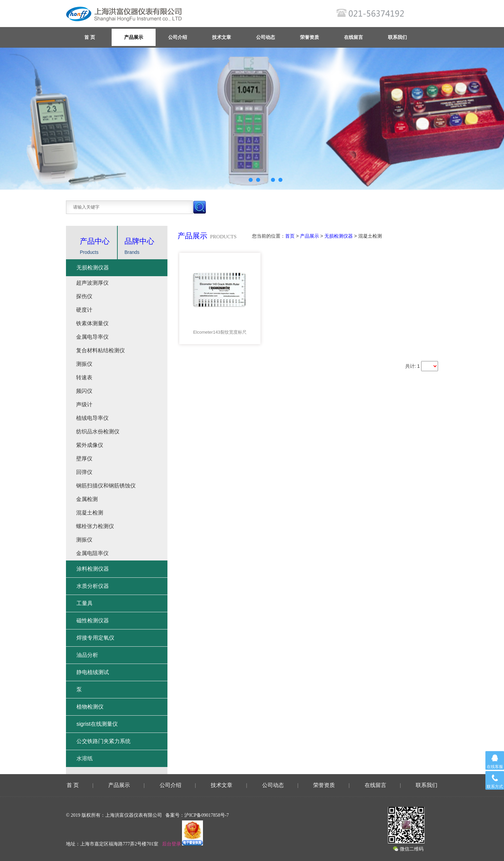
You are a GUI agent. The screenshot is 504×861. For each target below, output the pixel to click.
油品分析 (87, 655)
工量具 (84, 603)
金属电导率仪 (92, 337)
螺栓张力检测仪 (95, 526)
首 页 (73, 785)
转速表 (84, 377)
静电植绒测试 (92, 672)
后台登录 (171, 843)
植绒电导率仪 (92, 418)
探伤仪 (84, 296)
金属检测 (87, 499)
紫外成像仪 (89, 445)
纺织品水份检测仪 (97, 431)
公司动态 (265, 37)
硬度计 (84, 310)
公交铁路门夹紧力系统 (103, 741)
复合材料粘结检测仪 (100, 350)
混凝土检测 (89, 513)
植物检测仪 (90, 707)
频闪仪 (84, 391)
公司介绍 (177, 37)
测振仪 (84, 364)
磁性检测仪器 (92, 620)
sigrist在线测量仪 (97, 724)
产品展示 (133, 37)
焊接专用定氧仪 (95, 638)
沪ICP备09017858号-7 (206, 815)
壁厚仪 (84, 458)
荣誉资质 (309, 37)
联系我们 (397, 37)
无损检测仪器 (338, 236)
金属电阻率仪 (92, 553)
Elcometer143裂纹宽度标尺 (220, 332)
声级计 (84, 404)
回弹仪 (84, 472)
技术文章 (221, 37)
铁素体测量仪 (92, 323)
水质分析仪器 (92, 586)
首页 (290, 236)
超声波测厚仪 (92, 283)
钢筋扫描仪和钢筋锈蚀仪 (106, 485)
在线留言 (353, 37)
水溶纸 (84, 758)
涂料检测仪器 (92, 569)
